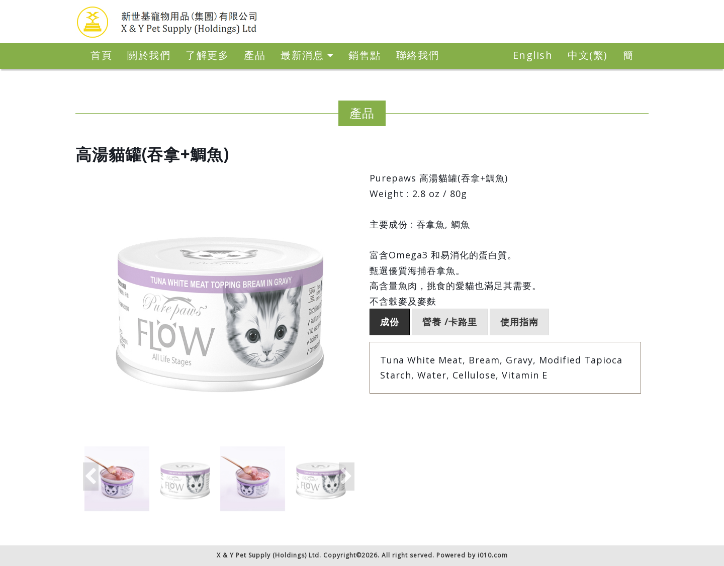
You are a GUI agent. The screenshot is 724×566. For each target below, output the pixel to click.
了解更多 (207, 55)
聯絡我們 (417, 55)
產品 (254, 55)
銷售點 (364, 55)
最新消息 (307, 55)
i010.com (493, 555)
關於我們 (148, 55)
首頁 (101, 55)
